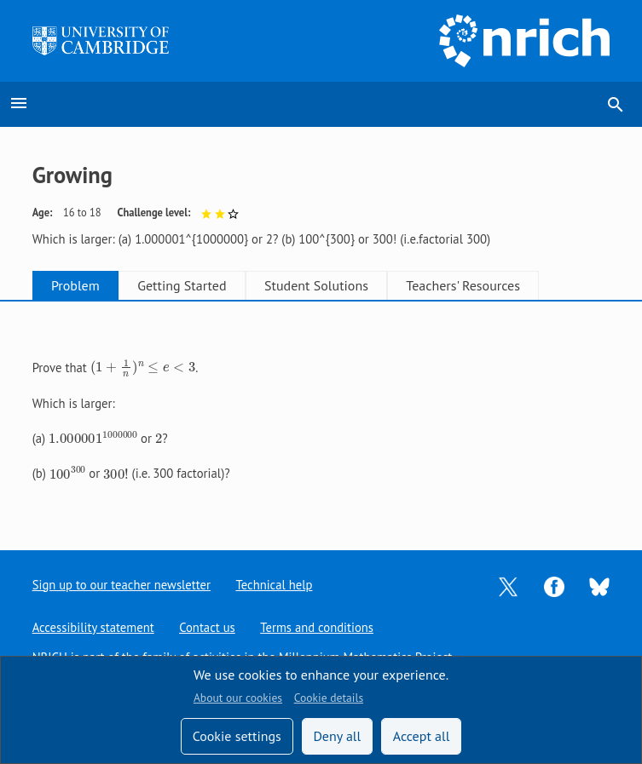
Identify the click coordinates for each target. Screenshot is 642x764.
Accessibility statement (93, 627)
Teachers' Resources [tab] (499, 285)
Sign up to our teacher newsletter (121, 585)
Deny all (337, 735)
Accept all (421, 735)
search (615, 105)
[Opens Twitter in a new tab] (508, 585)
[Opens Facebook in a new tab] (554, 585)
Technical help (274, 585)
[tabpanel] (321, 411)
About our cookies (238, 697)
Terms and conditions (317, 627)
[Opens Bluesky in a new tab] (599, 585)
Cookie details (328, 697)
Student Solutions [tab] (342, 285)
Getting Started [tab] (197, 285)
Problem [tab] (80, 285)
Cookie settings (237, 735)
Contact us (208, 627)
